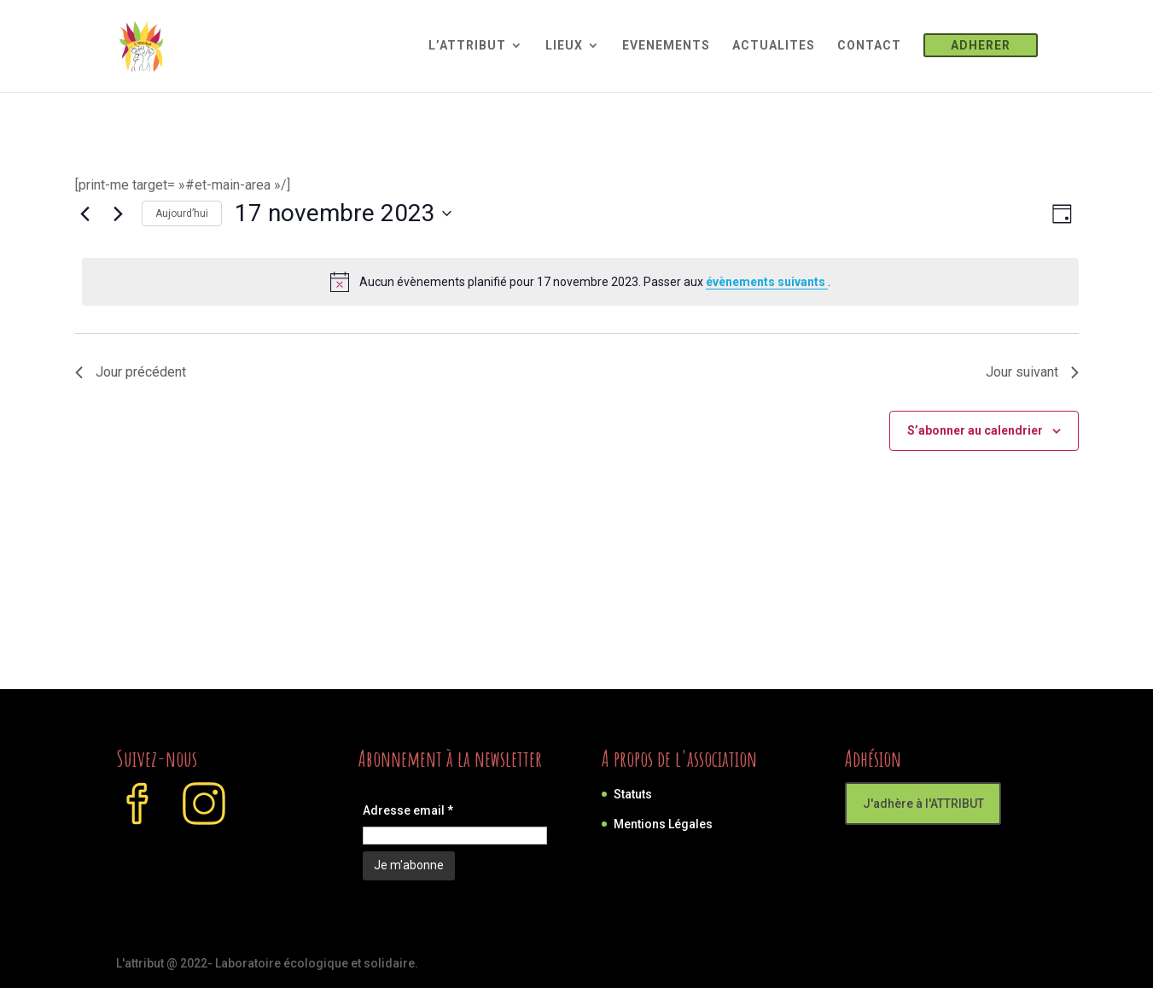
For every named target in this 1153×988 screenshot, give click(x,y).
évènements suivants (767, 282)
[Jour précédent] (85, 213)
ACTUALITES (773, 45)
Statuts (633, 794)
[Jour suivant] (118, 213)
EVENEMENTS (666, 45)
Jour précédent (130, 372)
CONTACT (869, 45)
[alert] (580, 282)
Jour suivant (1032, 372)
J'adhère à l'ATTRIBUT (923, 803)
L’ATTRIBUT (467, 45)
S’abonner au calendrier (975, 430)
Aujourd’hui (181, 213)
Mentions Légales (663, 824)
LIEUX (564, 45)
